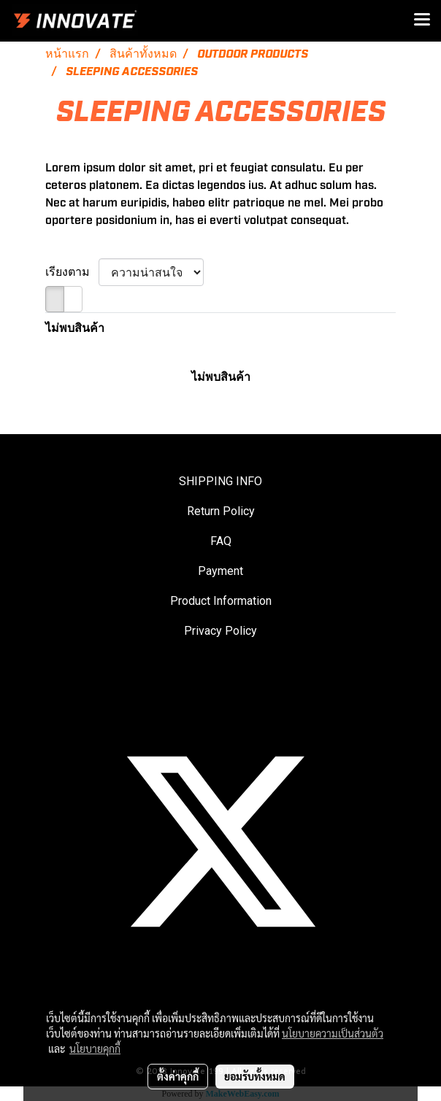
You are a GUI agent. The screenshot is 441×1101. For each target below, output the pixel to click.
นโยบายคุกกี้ (94, 1048)
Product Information (221, 601)
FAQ (220, 541)
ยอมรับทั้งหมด (254, 1076)
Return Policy (221, 511)
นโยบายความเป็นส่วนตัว (332, 1033)
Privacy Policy (220, 631)
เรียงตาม (72, 272)
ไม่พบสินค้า (74, 328)
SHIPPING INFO (220, 481)
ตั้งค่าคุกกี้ (178, 1076)
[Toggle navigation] (422, 20)
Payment (220, 571)
